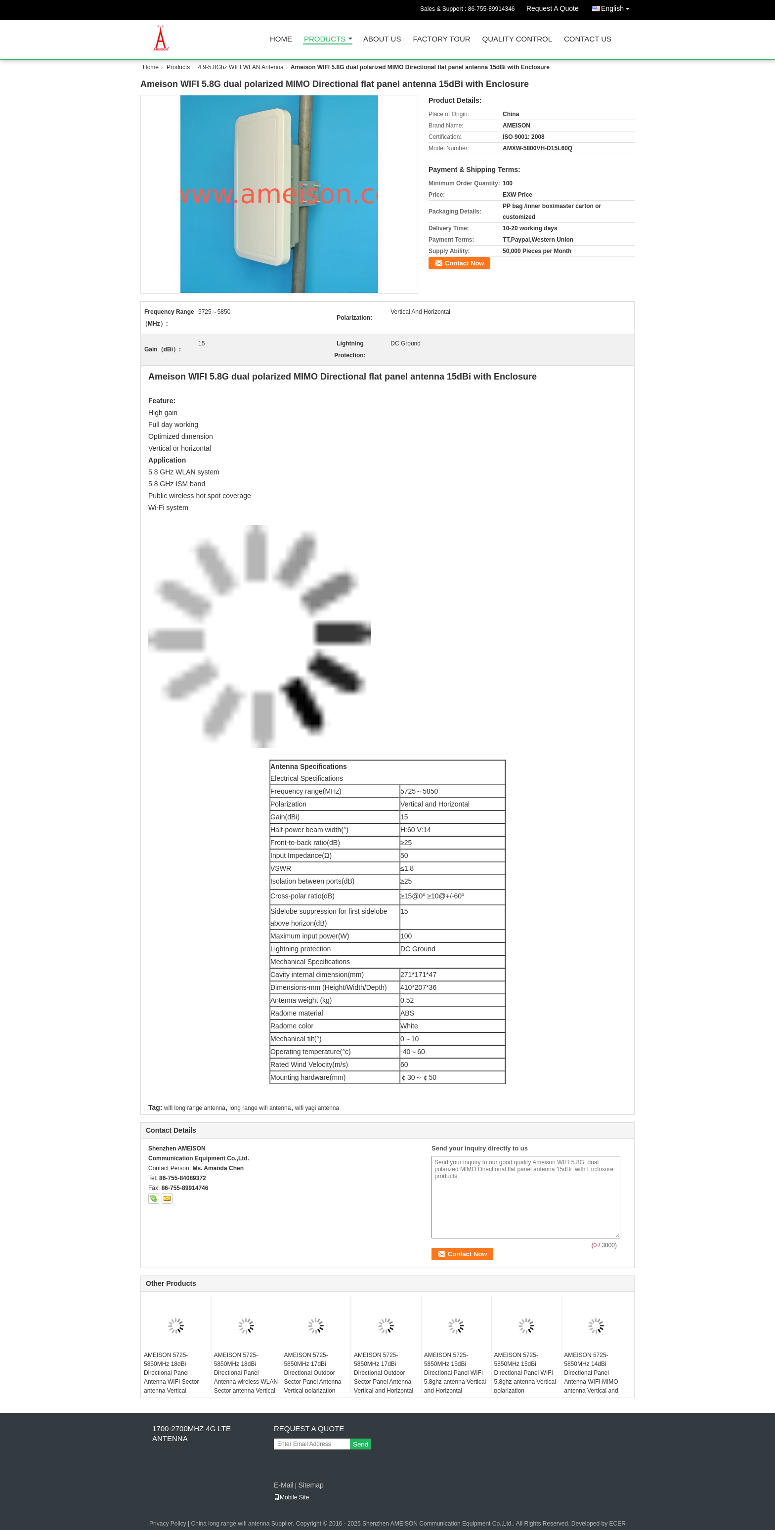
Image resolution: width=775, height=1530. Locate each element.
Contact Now (464, 263)
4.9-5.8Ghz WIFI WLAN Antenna (240, 67)
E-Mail (284, 1485)
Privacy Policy (167, 1523)
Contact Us (587, 39)
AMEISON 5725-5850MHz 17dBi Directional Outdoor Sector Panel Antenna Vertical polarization (312, 1373)
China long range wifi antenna (230, 1523)
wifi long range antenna (194, 1108)
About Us (382, 39)
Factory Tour (441, 39)
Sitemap (310, 1485)
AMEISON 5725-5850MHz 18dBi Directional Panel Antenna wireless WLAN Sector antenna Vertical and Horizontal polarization (246, 1382)
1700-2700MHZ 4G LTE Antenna (191, 1433)
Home (281, 39)
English (618, 6)
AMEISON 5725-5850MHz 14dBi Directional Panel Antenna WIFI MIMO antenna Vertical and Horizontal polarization (593, 1377)
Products (324, 39)
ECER (617, 1523)
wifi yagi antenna (317, 1108)
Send (360, 1444)
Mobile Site (291, 1497)
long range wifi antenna (260, 1108)
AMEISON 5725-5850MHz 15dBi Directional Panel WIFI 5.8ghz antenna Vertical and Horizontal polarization (455, 1377)
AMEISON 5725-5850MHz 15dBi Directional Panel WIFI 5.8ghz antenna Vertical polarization (525, 1373)
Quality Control (517, 39)
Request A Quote (552, 8)
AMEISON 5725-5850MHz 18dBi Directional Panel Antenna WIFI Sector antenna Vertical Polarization (171, 1377)
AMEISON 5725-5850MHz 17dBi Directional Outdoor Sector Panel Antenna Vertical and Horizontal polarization (383, 1377)
